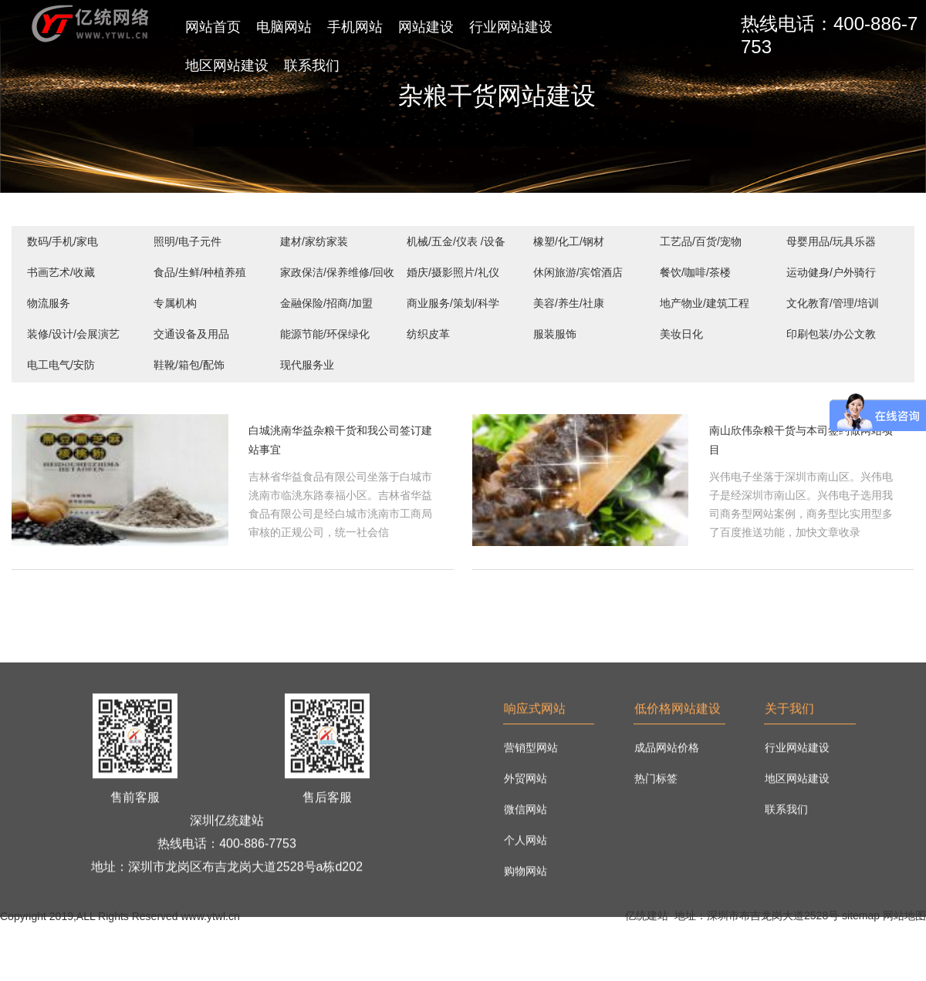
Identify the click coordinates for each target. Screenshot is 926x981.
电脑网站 (284, 27)
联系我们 (312, 65)
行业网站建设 (511, 27)
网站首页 (213, 27)
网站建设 (426, 27)
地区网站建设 (227, 65)
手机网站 (355, 27)
